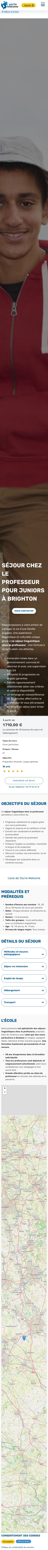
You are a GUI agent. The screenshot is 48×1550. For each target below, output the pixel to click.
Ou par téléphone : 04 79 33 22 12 (24, 787)
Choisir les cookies (23, 1541)
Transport (9, 1002)
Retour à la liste (9, 11)
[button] (43, 5)
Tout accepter (8, 1541)
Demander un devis (24, 781)
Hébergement (12, 990)
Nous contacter (24, 611)
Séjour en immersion (16, 966)
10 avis (6, 766)
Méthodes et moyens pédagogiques (16, 953)
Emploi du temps (13, 978)
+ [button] (5, 1088)
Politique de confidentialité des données (17, 1547)
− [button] (5, 1092)
